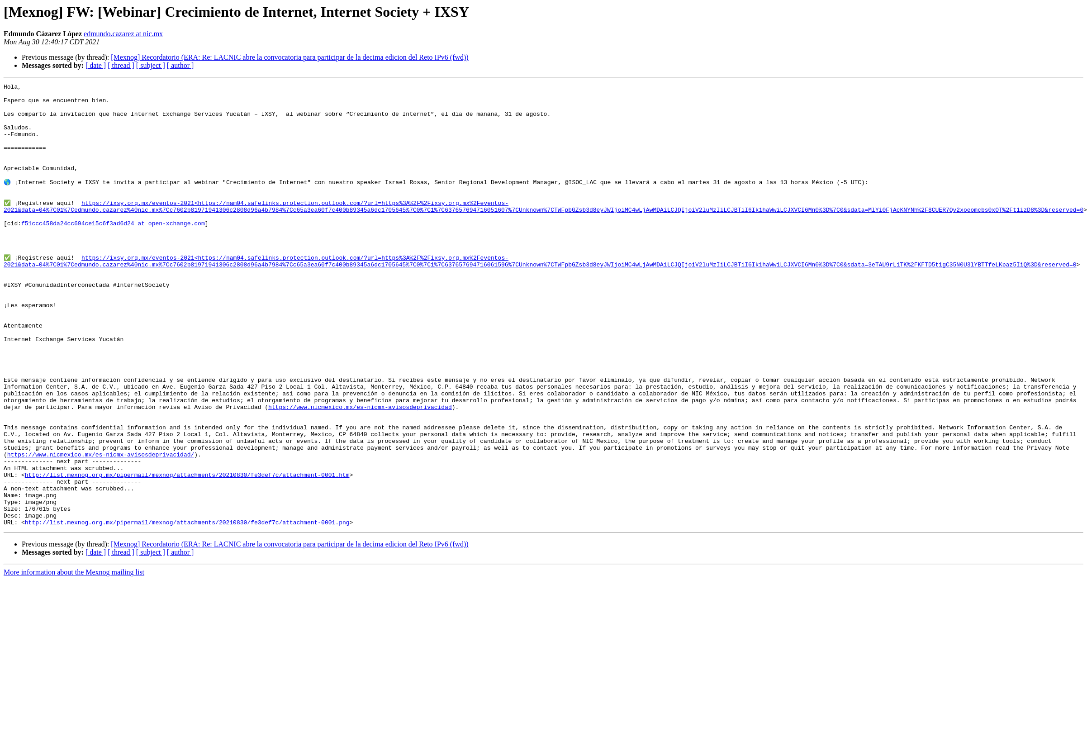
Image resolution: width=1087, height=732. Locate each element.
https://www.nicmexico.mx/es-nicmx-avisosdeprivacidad (360, 470)
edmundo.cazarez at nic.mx (123, 34)
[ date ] (95, 65)
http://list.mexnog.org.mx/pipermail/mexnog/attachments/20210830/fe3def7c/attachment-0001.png (187, 609)
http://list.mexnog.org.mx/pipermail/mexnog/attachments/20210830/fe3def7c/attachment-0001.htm (187, 552)
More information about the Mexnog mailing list (74, 659)
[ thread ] (121, 65)
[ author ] (180, 65)
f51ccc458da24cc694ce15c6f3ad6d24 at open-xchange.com (113, 251)
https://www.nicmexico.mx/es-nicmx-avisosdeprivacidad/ (100, 527)
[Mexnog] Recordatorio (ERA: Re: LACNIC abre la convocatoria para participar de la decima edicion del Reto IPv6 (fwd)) (289, 57)
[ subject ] (150, 65)
